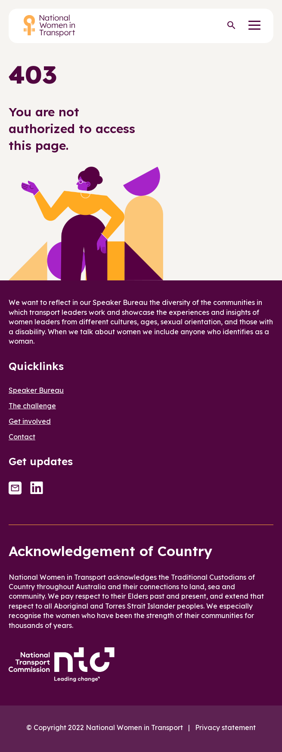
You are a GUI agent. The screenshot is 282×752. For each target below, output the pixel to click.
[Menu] (254, 26)
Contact (22, 436)
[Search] (231, 26)
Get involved (30, 421)
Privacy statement (225, 727)
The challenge (32, 405)
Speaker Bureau (36, 390)
